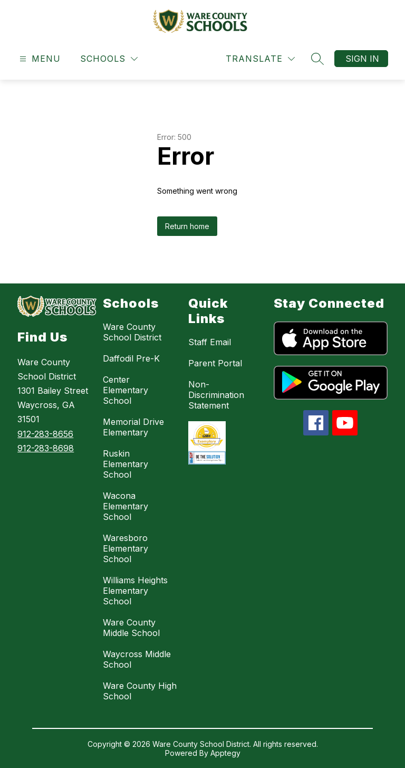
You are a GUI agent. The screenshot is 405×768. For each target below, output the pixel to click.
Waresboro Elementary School (125, 548)
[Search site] (317, 58)
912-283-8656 (45, 434)
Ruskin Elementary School (125, 464)
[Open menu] (39, 58)
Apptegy (225, 752)
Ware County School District (132, 332)
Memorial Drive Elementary (133, 427)
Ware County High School (140, 690)
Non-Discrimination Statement (216, 395)
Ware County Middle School (131, 627)
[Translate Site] (260, 58)
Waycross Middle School (137, 659)
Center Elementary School (125, 390)
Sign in (362, 58)
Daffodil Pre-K (131, 358)
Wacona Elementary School (125, 506)
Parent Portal (215, 363)
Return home (187, 226)
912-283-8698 (45, 448)
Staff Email (209, 342)
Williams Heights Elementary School (135, 590)
